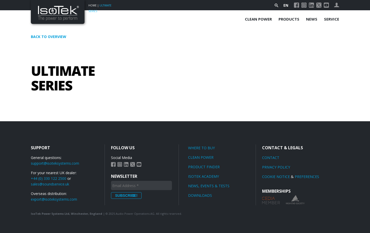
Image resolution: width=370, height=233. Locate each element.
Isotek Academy (203, 176)
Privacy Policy (276, 167)
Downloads (200, 195)
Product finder (204, 166)
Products (289, 19)
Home (92, 5)
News (311, 19)
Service (331, 19)
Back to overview (48, 36)
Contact (270, 157)
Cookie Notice (276, 176)
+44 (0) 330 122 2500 (48, 178)
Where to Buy (201, 147)
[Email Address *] (141, 185)
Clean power (201, 157)
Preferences (307, 176)
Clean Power (258, 19)
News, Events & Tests (208, 185)
